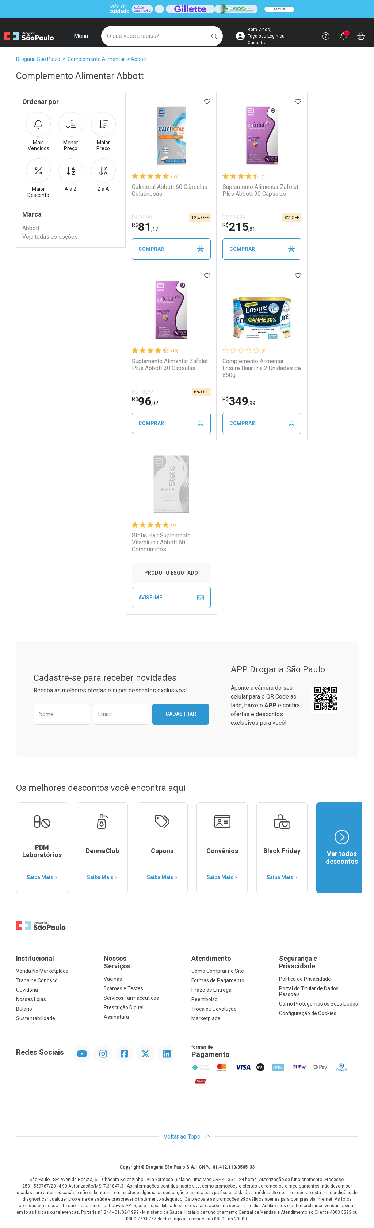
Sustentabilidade (35, 1018)
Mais (38, 132)
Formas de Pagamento (217, 980)
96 (145, 401)
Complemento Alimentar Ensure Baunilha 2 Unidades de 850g (261, 368)
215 (238, 227)
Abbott (139, 59)
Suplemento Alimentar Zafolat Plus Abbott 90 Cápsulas (260, 190)
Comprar (171, 249)
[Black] (187, 9)
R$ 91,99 (142, 218)
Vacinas (113, 979)
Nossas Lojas (31, 999)
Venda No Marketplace (42, 971)
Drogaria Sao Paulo (38, 59)
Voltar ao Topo (187, 1136)
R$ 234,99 (233, 218)
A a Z (70, 175)
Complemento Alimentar (96, 59)
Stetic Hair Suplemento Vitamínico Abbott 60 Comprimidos (161, 542)
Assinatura (116, 1017)
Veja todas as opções (50, 236)
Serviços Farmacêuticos (131, 998)
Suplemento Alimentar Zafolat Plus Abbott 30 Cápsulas (170, 365)
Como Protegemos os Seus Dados (318, 1004)
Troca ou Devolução (214, 1009)
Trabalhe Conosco (37, 980)
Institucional (35, 958)
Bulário (24, 1009)
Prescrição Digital (124, 1007)
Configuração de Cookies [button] (307, 1013)
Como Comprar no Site (217, 971)
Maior (103, 132)
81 (145, 227)
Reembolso (204, 999)
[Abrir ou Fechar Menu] (77, 36)
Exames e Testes (123, 988)
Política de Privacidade (305, 979)
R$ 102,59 (143, 392)
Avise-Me (171, 597)
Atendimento (211, 958)
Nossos (143, 962)
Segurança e (318, 962)
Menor (70, 132)
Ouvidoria (27, 990)
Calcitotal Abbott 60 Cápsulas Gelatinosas (169, 190)
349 (238, 401)
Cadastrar (180, 714)
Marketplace (205, 1018)
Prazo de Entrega (211, 990)
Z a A (103, 175)
